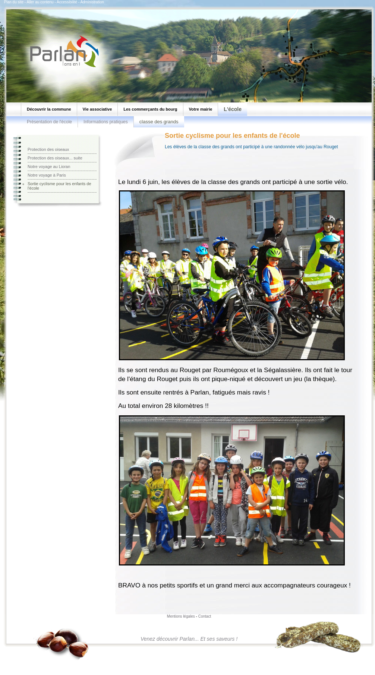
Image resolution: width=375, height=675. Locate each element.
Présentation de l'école (49, 121)
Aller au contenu (39, 2)
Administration (92, 2)
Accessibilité (67, 2)
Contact (204, 616)
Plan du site (13, 2)
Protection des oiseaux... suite (55, 158)
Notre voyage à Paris (47, 175)
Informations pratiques (105, 121)
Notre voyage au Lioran (49, 166)
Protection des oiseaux (48, 149)
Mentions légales (181, 616)
